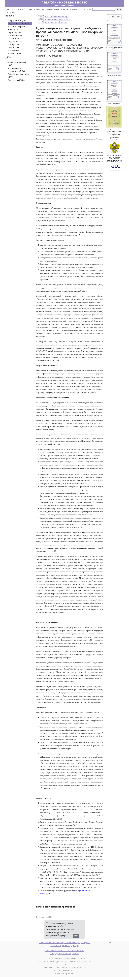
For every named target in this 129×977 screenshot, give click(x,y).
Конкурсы (85, 942)
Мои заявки (114, 16)
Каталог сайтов (114, 171)
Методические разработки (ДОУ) (16, 69)
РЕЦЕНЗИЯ (47, 9)
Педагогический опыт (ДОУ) (18, 75)
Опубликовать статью (49, 942)
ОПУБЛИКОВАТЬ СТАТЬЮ (15, 11)
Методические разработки (15, 37)
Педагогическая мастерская (15, 43)
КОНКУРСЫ (59, 9)
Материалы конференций (14, 52)
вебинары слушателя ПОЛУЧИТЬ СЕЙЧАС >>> (57, 19)
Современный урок (17, 20)
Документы (13, 47)
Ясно (76, 936)
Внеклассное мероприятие (14, 31)
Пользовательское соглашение (60, 950)
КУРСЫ (87, 9)
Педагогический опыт (18, 23)
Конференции (57, 945)
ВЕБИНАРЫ (34, 9)
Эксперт (68, 945)
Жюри (76, 945)
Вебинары (75, 942)
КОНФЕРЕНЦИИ (74, 9)
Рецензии (65, 942)
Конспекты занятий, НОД (17, 63)
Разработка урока (16, 26)
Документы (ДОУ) (16, 80)
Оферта (75, 953)
